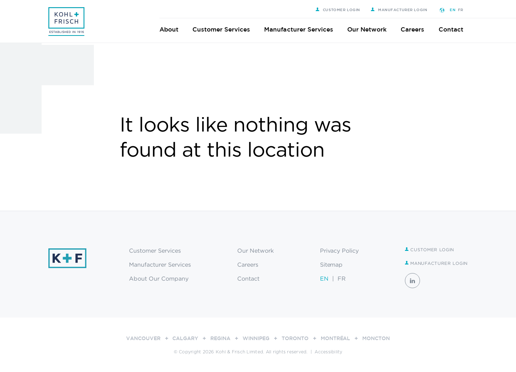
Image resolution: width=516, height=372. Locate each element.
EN (457, 10)
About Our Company (158, 278)
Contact (455, 29)
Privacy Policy (339, 250)
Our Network (371, 29)
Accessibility (328, 352)
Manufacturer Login (403, 10)
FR (465, 10)
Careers (417, 29)
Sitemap (331, 264)
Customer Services (226, 29)
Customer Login (342, 10)
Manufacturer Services (303, 29)
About (173, 29)
